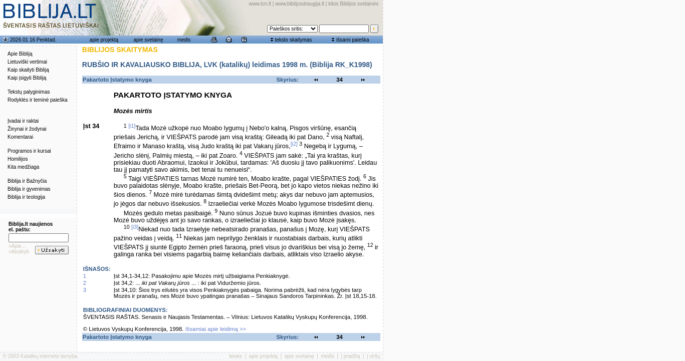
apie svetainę (148, 40)
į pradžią (350, 356)
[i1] (131, 126)
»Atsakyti (19, 251)
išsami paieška (352, 40)
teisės (235, 356)
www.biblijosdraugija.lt (299, 4)
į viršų (373, 356)
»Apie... (17, 246)
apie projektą (104, 40)
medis (184, 40)
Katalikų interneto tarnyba (49, 356)
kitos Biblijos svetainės (353, 4)
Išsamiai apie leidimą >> (216, 329)
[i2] (294, 144)
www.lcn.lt (260, 4)
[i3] (134, 227)
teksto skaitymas (293, 40)
